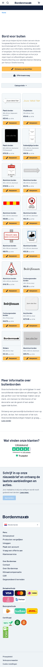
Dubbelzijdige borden (31, 145)
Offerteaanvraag (21, 75)
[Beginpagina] (21, 516)
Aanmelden (9, 498)
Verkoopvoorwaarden (10, 660)
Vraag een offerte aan (13, 550)
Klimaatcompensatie (12, 572)
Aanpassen (11, 123)
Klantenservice (10, 554)
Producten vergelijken (13, 539)
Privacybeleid (7, 657)
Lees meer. (24, 492)
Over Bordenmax (10, 568)
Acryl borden (27, 313)
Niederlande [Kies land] (11, 525)
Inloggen (7, 543)
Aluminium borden (9, 180)
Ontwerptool (8, 535)
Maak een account (11, 547)
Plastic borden (8, 111)
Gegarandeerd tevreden (14, 579)
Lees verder (6, 421)
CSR (5, 575)
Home (4, 13)
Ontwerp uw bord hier (21, 69)
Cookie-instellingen (10, 664)
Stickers (6, 348)
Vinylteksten (27, 111)
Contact (6, 564)
